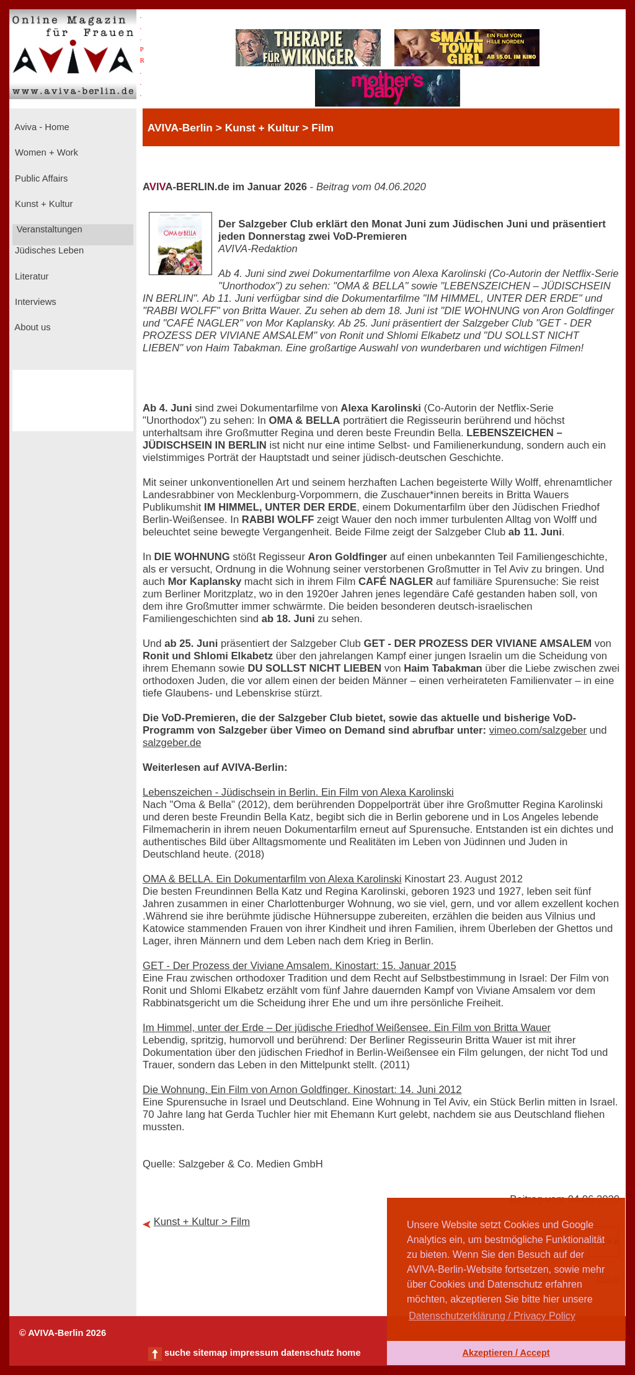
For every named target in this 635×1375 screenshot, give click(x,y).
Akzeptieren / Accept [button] (505, 1353)
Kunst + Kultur (42, 204)
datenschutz (307, 1353)
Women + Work (45, 152)
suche (177, 1353)
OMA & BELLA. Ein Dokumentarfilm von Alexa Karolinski (272, 879)
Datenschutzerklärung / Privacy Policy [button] (492, 1316)
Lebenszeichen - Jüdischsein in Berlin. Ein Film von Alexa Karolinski (298, 792)
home (348, 1353)
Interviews (34, 302)
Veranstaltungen (48, 229)
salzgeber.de (172, 743)
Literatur (30, 276)
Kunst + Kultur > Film (202, 1222)
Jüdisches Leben (48, 250)
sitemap (210, 1353)
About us (31, 327)
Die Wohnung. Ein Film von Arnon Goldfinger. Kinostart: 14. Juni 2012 (302, 1090)
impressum (254, 1353)
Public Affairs (40, 178)
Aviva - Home (40, 127)
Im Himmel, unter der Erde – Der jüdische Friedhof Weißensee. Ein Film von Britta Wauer (347, 1028)
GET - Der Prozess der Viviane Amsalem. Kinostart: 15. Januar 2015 (299, 966)
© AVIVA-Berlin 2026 (62, 1333)
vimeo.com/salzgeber (538, 730)
